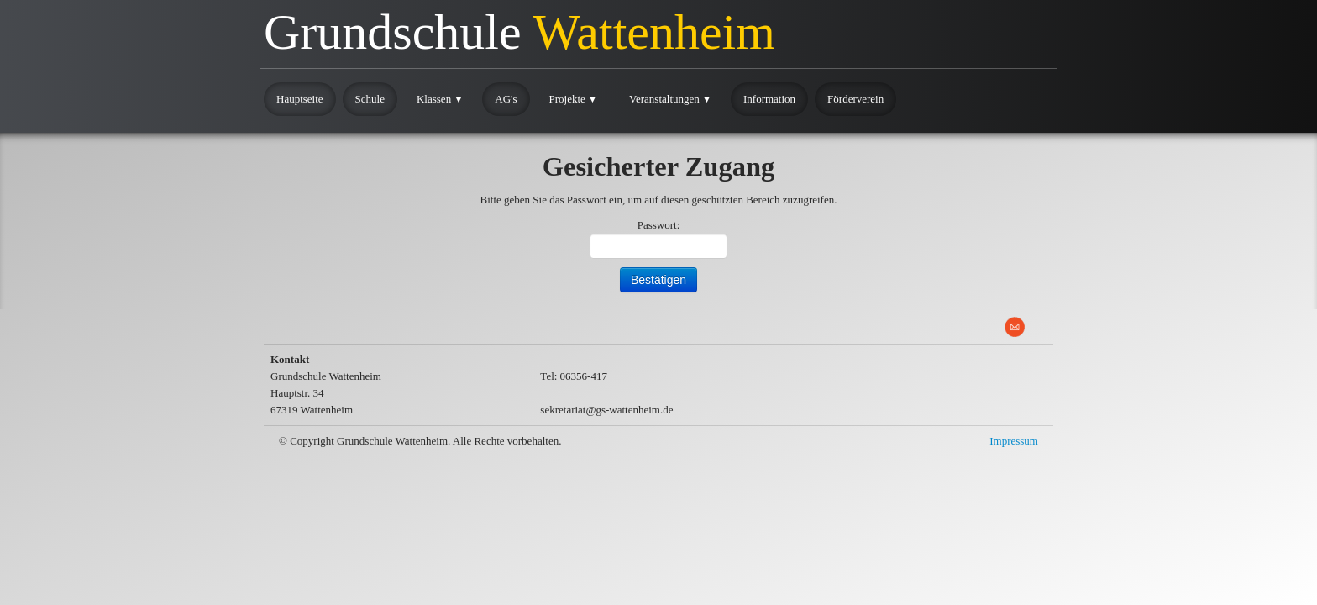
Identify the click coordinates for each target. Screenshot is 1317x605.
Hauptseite (299, 98)
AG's (506, 98)
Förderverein (855, 98)
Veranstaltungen (670, 98)
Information (769, 98)
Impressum (1013, 440)
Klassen (440, 98)
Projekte (573, 98)
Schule (370, 98)
